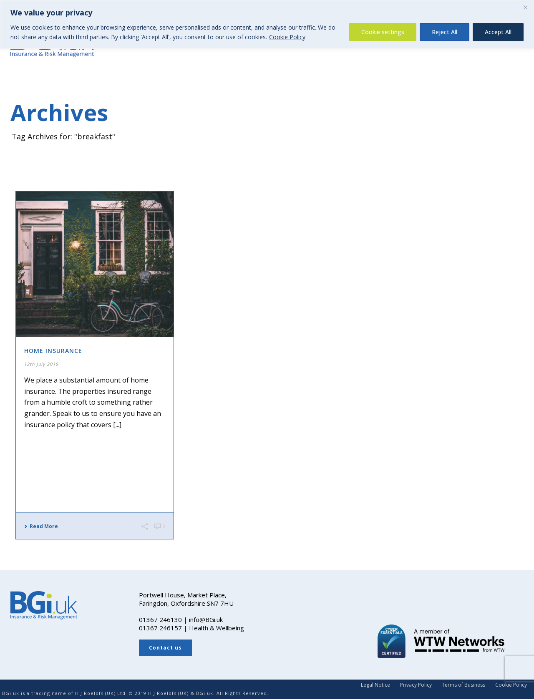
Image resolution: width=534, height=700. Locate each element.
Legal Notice (375, 685)
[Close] (525, 7)
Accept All (498, 32)
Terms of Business (463, 685)
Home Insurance (53, 351)
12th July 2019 (41, 364)
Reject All (444, 32)
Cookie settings (382, 32)
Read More (41, 526)
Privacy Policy (416, 685)
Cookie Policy (287, 37)
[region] (267, 24)
